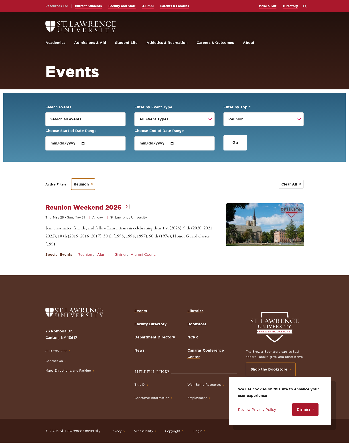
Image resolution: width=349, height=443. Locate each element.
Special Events (58, 254)
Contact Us (54, 361)
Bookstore (197, 324)
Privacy (116, 431)
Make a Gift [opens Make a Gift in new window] (267, 6)
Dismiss (303, 409)
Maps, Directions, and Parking (68, 370)
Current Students (88, 6)
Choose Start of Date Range (71, 131)
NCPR (192, 337)
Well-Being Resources (204, 384)
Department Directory (154, 337)
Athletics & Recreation (167, 43)
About (248, 43)
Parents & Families (174, 6)
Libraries (195, 311)
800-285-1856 (56, 351)
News (139, 350)
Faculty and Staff (122, 6)
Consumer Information (151, 398)
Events (140, 311)
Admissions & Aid (90, 43)
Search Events (58, 107)
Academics (55, 43)
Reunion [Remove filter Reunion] (81, 184)
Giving (120, 254)
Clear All (289, 184)
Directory (290, 6)
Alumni (148, 6)
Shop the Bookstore (269, 369)
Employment (197, 398)
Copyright (173, 431)
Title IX (139, 384)
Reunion (85, 254)
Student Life (126, 43)
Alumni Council (144, 254)
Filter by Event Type (153, 107)
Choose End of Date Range (159, 131)
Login (197, 431)
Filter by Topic (237, 107)
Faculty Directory (150, 324)
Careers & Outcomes (215, 43)
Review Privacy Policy (257, 410)
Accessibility (143, 431)
